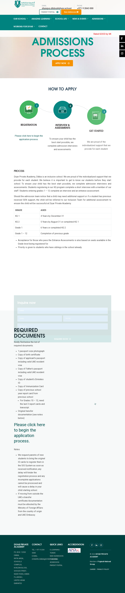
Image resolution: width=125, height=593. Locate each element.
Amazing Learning (41, 18)
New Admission (71, 12)
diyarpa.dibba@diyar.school (56, 8)
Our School (21, 18)
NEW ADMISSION (56, 556)
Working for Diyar (24, 26)
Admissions (99, 18)
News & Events (80, 18)
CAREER (92, 569)
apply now (62, 63)
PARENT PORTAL (49, 12)
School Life (62, 18)
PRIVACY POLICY (103, 569)
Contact (43, 26)
